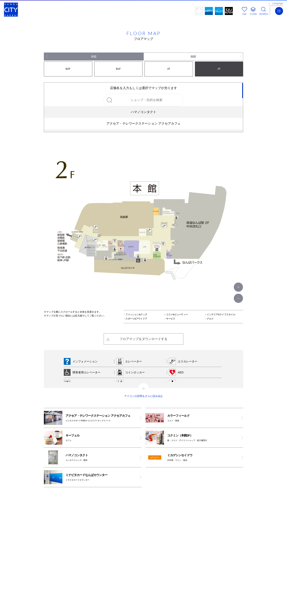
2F (218, 68)
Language (277, 3)
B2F (68, 68)
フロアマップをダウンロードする (143, 339)
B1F (118, 68)
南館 (193, 56)
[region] (143, 107)
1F (168, 68)
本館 (93, 56)
